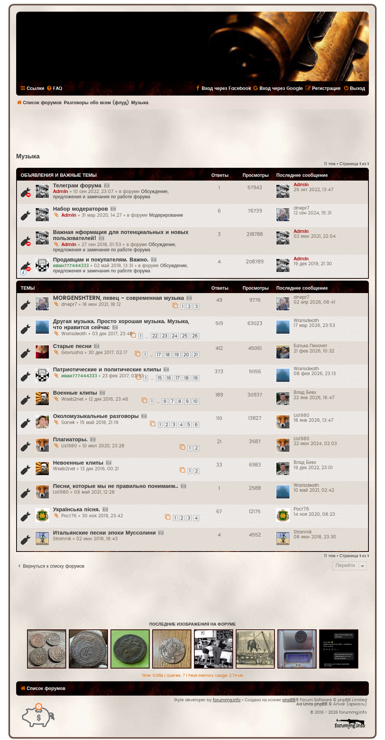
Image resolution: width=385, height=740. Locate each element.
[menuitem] (54, 88)
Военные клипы (75, 393)
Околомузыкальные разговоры (96, 416)
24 (174, 336)
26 (195, 336)
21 (196, 355)
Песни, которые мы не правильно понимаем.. (115, 486)
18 (167, 355)
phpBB (289, 700)
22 (155, 336)
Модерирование (166, 215)
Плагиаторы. (70, 439)
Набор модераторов (80, 209)
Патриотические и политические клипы (107, 369)
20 (186, 355)
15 (160, 378)
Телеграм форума (77, 185)
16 (169, 378)
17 (159, 355)
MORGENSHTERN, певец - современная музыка (118, 298)
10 (195, 401)
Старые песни (72, 346)
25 (185, 336)
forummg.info (227, 700)
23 (164, 336)
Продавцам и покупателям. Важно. (101, 260)
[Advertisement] (192, 130)
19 (176, 355)
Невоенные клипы (78, 463)
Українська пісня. (76, 509)
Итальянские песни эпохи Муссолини (104, 533)
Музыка (27, 156)
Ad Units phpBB (311, 704)
